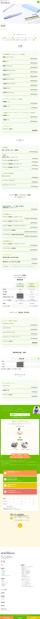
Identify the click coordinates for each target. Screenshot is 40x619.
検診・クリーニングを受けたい (28, 566)
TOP (2, 565)
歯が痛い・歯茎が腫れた (26, 572)
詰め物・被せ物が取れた (26, 570)
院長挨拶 (3, 571)
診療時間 (3, 574)
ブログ (3, 599)
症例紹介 (3, 592)
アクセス (3, 572)
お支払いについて (5, 583)
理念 (2, 569)
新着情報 (3, 596)
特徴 (2, 580)
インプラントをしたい (26, 577)
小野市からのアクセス (6, 575)
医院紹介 (3, 568)
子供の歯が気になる (25, 576)
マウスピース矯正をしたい (27, 583)
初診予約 (3, 605)
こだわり (3, 581)
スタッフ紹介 (4, 589)
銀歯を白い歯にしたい (26, 579)
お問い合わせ (4, 608)
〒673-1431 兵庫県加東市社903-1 (19, 515)
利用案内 (3, 578)
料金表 (3, 585)
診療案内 (23, 565)
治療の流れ (4, 584)
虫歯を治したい (25, 569)
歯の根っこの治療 (25, 573)
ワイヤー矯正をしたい (26, 582)
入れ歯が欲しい (25, 575)
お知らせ (16, 509)
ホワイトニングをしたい (26, 580)
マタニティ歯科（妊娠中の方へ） (28, 586)
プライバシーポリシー (6, 610)
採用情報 (3, 602)
